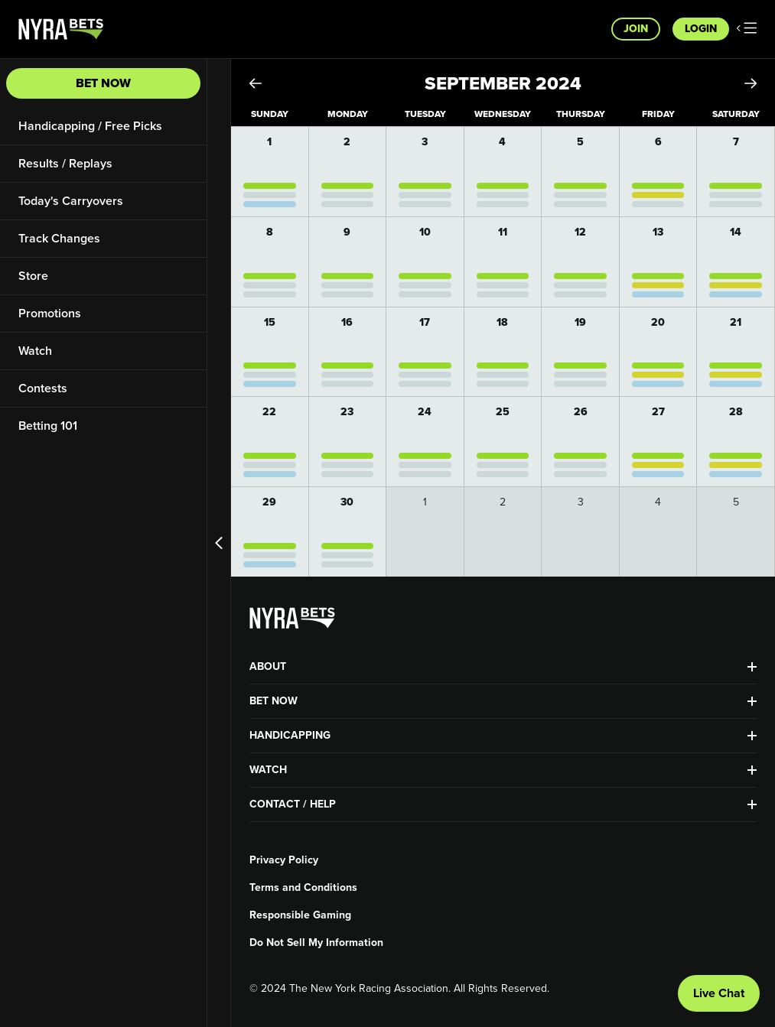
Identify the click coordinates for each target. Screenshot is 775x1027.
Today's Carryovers (70, 201)
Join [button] (636, 29)
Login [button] (701, 29)
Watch (35, 350)
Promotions (49, 313)
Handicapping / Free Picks (90, 126)
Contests (42, 388)
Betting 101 (47, 425)
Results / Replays (65, 163)
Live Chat (718, 993)
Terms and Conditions (303, 887)
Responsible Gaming (300, 915)
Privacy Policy (283, 860)
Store (33, 275)
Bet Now (103, 83)
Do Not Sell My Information (316, 943)
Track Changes (59, 238)
